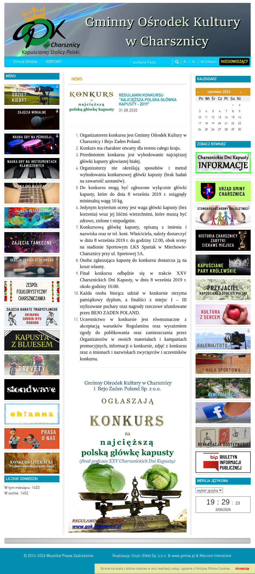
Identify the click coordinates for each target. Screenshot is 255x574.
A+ (194, 61)
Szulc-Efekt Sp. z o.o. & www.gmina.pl (163, 556)
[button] (57, 87)
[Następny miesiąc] (240, 92)
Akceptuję (242, 569)
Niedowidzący (234, 61)
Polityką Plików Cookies (213, 569)
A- (185, 61)
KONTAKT (54, 61)
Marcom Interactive (215, 556)
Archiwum (208, 61)
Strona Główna (25, 61)
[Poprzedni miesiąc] (198, 92)
